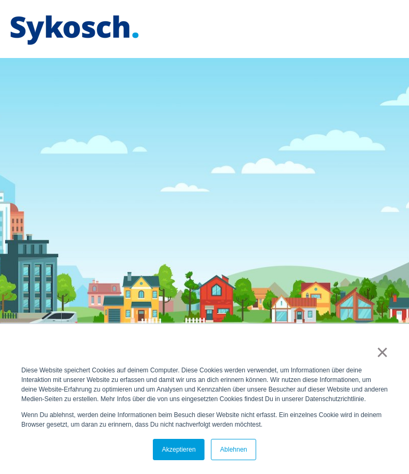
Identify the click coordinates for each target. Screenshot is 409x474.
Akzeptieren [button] (178, 449)
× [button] (382, 352)
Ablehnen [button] (233, 449)
